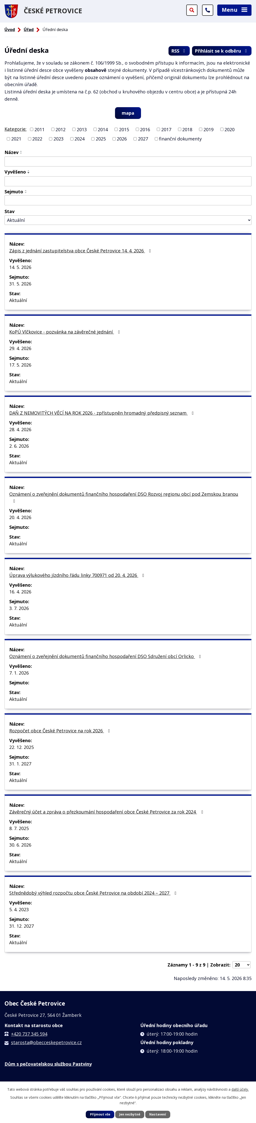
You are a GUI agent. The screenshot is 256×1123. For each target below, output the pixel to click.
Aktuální (18, 300)
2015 (124, 129)
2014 (103, 129)
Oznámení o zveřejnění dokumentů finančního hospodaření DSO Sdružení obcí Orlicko (106, 656)
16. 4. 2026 (20, 592)
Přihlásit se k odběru (222, 51)
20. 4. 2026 (20, 517)
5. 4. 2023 (19, 909)
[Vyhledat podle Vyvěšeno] (128, 181)
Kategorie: (15, 129)
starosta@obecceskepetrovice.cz (46, 1042)
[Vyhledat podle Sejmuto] (128, 200)
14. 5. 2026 (20, 267)
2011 (39, 129)
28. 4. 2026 (20, 429)
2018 (187, 129)
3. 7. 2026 (19, 608)
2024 (79, 139)
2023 (59, 139)
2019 (209, 129)
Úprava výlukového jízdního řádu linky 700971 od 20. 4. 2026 (77, 575)
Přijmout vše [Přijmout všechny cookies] (100, 1114)
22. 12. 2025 (21, 747)
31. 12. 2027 (21, 926)
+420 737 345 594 (29, 1034)
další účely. (240, 1089)
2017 (166, 129)
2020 (229, 129)
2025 (101, 139)
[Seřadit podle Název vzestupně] (21, 151)
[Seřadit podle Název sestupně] (21, 153)
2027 (143, 139)
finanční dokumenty (180, 139)
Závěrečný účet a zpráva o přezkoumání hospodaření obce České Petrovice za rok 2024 (107, 812)
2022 (37, 139)
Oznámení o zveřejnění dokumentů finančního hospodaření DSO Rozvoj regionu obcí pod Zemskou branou (123, 497)
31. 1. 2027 (20, 764)
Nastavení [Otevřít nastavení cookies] (157, 1114)
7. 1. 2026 (19, 673)
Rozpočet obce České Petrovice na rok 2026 (60, 731)
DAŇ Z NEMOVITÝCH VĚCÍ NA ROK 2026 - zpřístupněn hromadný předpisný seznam (102, 413)
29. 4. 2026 (20, 348)
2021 (16, 139)
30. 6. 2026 (20, 845)
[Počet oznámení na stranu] (241, 964)
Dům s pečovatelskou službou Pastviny (48, 1064)
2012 (61, 129)
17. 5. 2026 (20, 365)
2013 (82, 129)
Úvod (9, 29)
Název (11, 152)
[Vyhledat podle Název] (128, 161)
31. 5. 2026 (20, 284)
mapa (128, 113)
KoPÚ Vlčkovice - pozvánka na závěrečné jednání (65, 332)
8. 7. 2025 (19, 828)
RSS (179, 51)
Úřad (29, 29)
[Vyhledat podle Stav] (128, 220)
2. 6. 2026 (19, 446)
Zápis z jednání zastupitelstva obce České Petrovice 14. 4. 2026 (81, 251)
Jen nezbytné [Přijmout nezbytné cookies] (129, 1114)
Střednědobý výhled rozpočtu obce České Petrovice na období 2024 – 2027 (93, 893)
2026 (122, 139)
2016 (145, 129)
